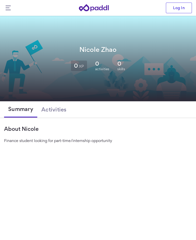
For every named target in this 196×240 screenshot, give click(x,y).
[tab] (20, 109)
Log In (179, 7)
